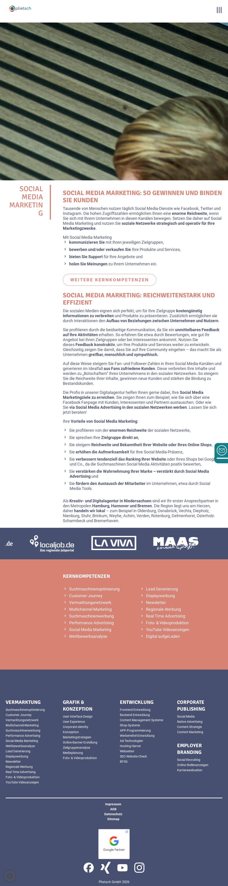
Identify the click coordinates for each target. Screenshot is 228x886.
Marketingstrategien (77, 737)
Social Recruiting (188, 760)
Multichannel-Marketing (90, 609)
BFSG (124, 761)
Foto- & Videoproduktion (167, 622)
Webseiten (127, 751)
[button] (10, 876)
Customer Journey (86, 595)
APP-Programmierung (135, 730)
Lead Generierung (162, 589)
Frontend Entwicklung (135, 710)
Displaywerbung (160, 595)
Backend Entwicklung (135, 715)
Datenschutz (113, 814)
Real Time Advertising (165, 616)
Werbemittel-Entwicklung (137, 735)
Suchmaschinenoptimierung (94, 589)
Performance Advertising (91, 622)
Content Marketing (190, 732)
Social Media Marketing (90, 629)
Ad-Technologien (131, 741)
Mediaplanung (73, 753)
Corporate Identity (75, 727)
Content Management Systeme (141, 720)
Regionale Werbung (163, 609)
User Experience (74, 721)
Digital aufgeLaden (163, 636)
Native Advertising (190, 721)
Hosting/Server (130, 746)
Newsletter (156, 602)
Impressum (113, 804)
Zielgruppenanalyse (76, 747)
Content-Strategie (189, 727)
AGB (113, 809)
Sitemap (113, 819)
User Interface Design (78, 716)
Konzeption (71, 732)
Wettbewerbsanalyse (88, 636)
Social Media (186, 716)
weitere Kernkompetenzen (109, 279)
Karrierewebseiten (189, 770)
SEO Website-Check (133, 756)
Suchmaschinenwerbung (91, 616)
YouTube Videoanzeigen (167, 629)
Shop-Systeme (130, 725)
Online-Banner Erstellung (80, 742)
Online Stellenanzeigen (192, 765)
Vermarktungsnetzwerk (90, 602)
